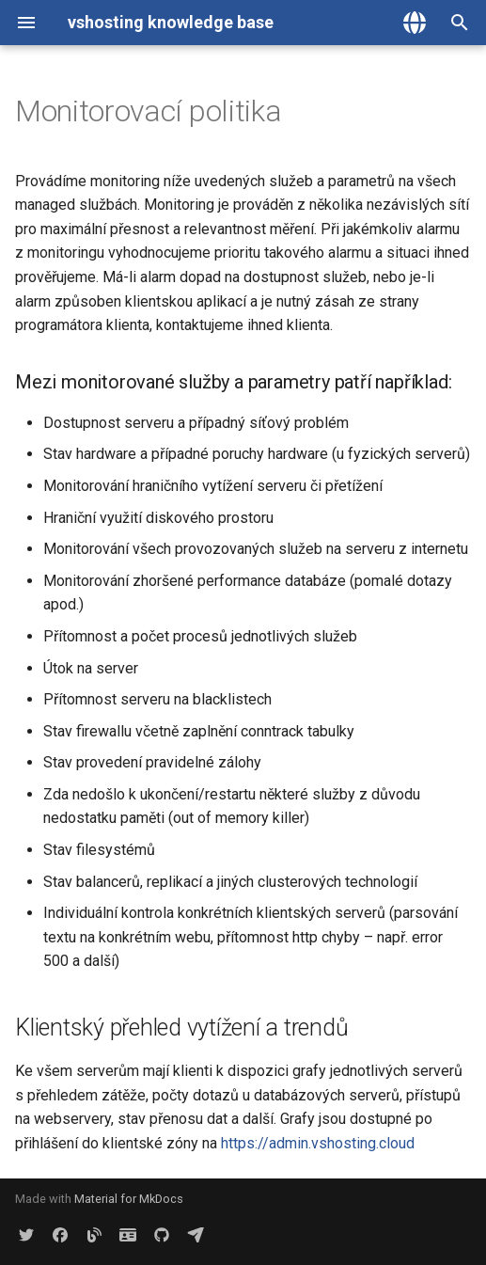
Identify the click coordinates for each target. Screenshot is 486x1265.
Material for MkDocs (128, 1199)
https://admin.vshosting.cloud (318, 1143)
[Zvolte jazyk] (414, 22)
